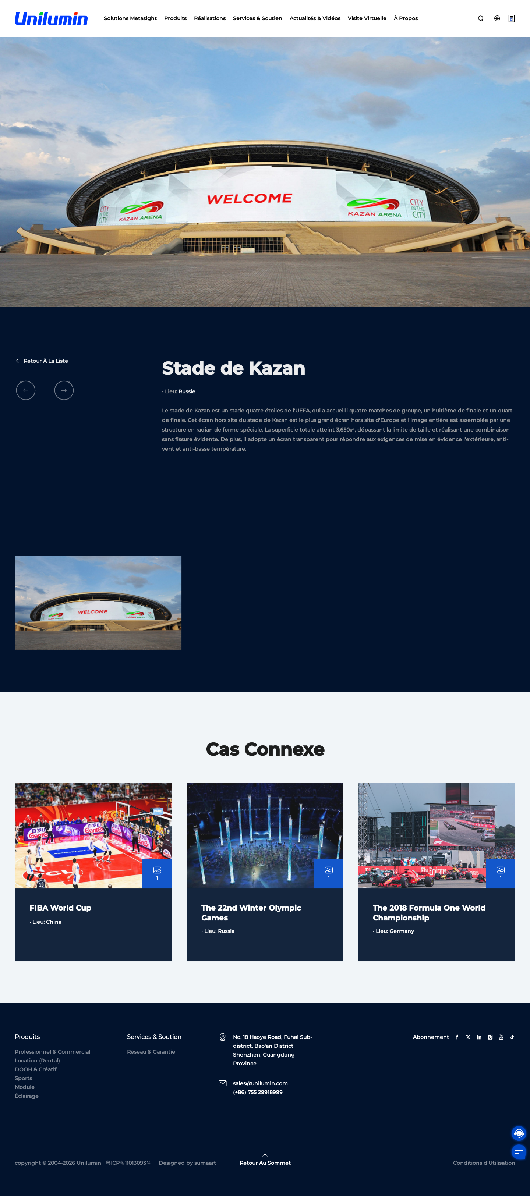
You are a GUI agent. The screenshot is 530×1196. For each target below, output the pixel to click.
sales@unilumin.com (260, 1083)
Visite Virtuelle (367, 18)
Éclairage (27, 1096)
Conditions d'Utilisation (484, 1163)
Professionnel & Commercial (52, 1051)
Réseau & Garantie (151, 1051)
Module (25, 1087)
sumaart (205, 1163)
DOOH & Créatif (35, 1069)
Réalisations (210, 18)
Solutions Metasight (130, 18)
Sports (23, 1078)
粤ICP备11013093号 (128, 1163)
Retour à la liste (41, 385)
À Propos (406, 18)
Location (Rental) (37, 1060)
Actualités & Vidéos (315, 18)
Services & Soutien (257, 18)
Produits (175, 18)
